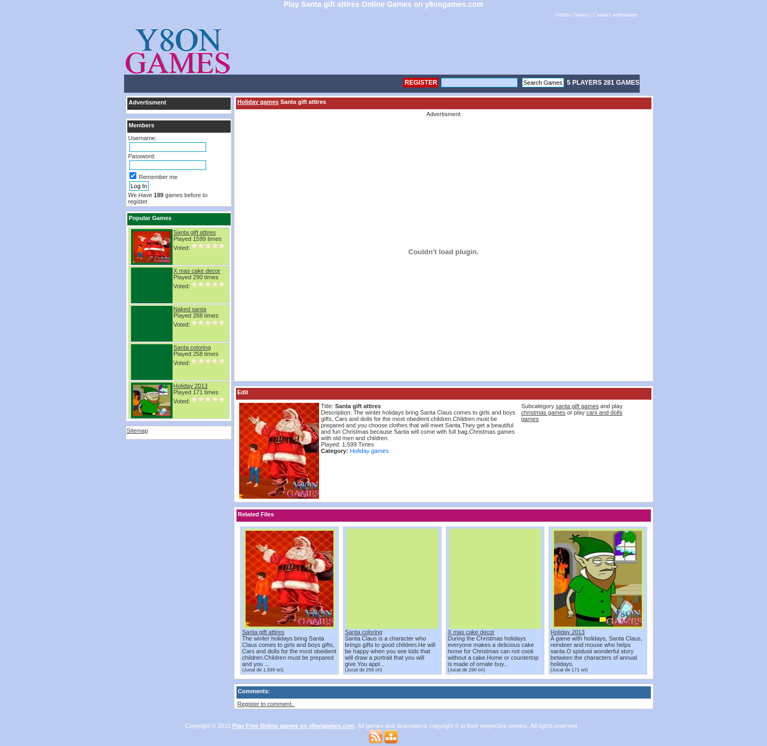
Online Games (572, 14)
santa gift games (577, 406)
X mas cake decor (197, 270)
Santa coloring (192, 347)
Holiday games (258, 102)
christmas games (543, 412)
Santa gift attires (195, 232)
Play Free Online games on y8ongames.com (293, 726)
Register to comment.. (266, 704)
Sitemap (137, 430)
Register (420, 82)
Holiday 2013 (191, 386)
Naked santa (190, 309)
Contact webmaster (615, 14)
